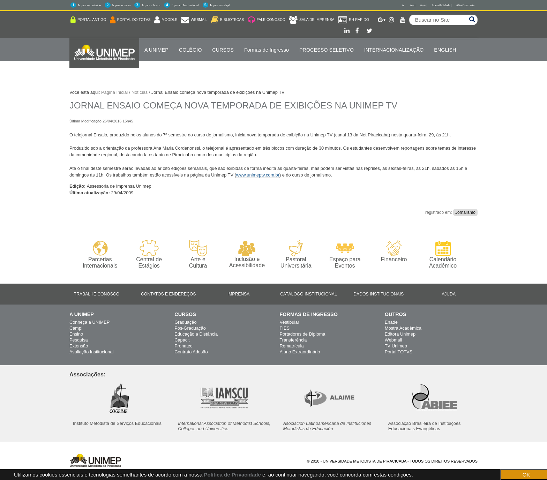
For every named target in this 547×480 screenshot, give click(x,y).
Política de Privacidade (232, 475)
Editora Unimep (400, 334)
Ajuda (449, 294)
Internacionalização (394, 50)
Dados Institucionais (378, 294)
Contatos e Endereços (168, 294)
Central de (148, 254)
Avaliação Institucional (91, 351)
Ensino (76, 334)
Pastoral (296, 254)
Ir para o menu (121, 5)
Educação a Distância (196, 334)
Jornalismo (465, 212)
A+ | (412, 5)
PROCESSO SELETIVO (326, 50)
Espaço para (345, 254)
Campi (75, 328)
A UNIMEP (156, 50)
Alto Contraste (465, 5)
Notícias (140, 92)
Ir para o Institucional (185, 5)
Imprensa (238, 294)
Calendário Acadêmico (443, 254)
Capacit (181, 340)
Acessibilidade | (441, 5)
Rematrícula (292, 345)
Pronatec (183, 345)
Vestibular (289, 322)
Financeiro (394, 251)
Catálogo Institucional (308, 294)
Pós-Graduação (190, 328)
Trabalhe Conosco (96, 294)
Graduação (185, 322)
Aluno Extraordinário (300, 351)
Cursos (223, 50)
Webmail (393, 340)
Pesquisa (78, 340)
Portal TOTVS (398, 351)
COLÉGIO (190, 50)
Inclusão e (246, 254)
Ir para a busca (151, 5)
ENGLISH (445, 50)
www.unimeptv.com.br (257, 175)
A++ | (423, 5)
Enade (391, 322)
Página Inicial (114, 92)
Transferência (293, 340)
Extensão (78, 345)
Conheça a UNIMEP (89, 322)
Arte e (198, 254)
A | (403, 5)
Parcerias (100, 254)
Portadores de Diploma (302, 334)
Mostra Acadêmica (403, 328)
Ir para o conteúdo (89, 5)
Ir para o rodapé (220, 5)
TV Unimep (396, 345)
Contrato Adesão (191, 351)
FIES (285, 328)
